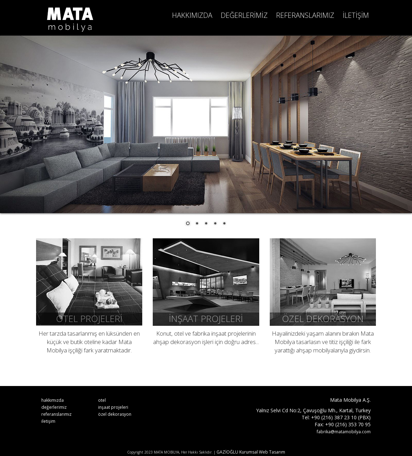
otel (102, 400)
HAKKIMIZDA (192, 15)
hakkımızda (52, 400)
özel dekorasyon (114, 414)
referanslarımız (56, 414)
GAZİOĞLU (227, 452)
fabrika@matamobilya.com (344, 432)
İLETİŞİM (356, 15)
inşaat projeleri (113, 407)
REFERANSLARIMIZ (305, 15)
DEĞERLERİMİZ (244, 15)
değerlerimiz (54, 407)
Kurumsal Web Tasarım (262, 452)
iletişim (48, 421)
